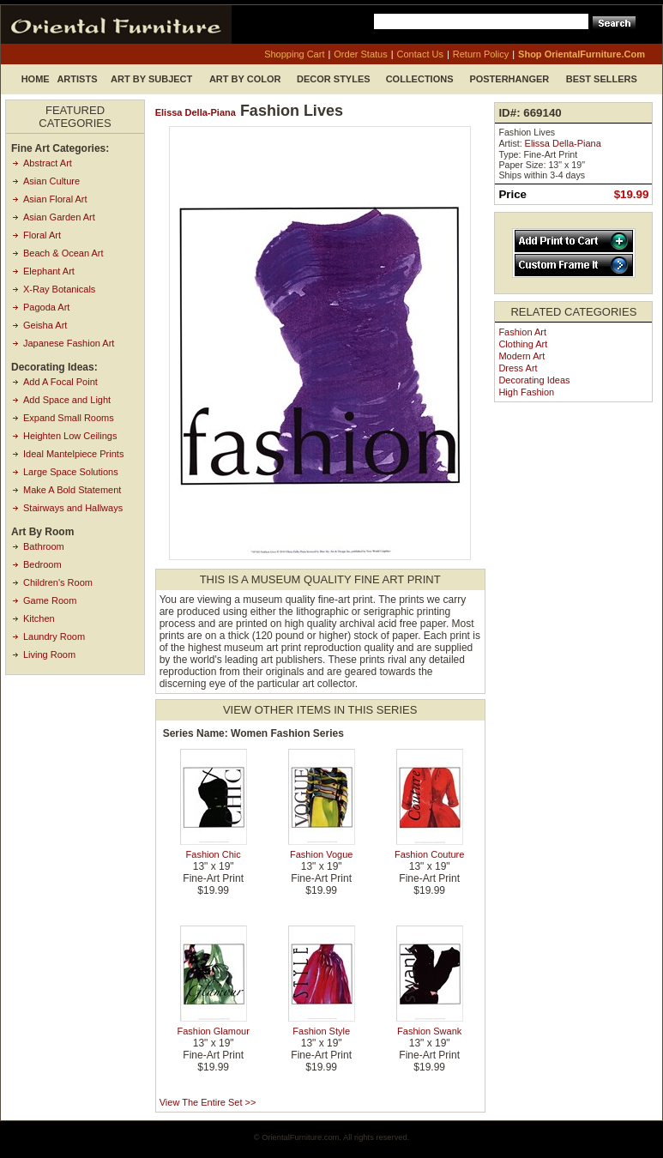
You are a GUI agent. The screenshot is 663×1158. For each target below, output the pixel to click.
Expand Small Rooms (68, 418)
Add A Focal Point (60, 382)
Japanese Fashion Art (68, 343)
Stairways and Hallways (73, 508)
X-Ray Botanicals (59, 289)
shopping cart (294, 54)
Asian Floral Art (55, 199)
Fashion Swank (429, 1031)
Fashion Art (522, 332)
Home (35, 79)
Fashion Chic (213, 854)
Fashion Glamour (214, 1031)
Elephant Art (49, 271)
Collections (420, 79)
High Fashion (526, 392)
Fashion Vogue (321, 854)
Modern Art (521, 356)
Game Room (49, 600)
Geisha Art (45, 325)
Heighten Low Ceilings (70, 436)
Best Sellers (601, 79)
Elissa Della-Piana (195, 112)
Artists (77, 79)
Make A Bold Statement (72, 490)
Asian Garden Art (59, 217)
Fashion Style (321, 1031)
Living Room (49, 654)
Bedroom (42, 564)
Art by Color (245, 79)
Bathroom (43, 546)
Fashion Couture (429, 854)
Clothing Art (522, 344)
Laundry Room (54, 636)
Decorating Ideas (534, 380)
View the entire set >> (208, 1102)
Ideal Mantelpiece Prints (73, 454)
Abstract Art (47, 163)
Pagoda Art (46, 307)
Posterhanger (509, 79)
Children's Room (58, 582)
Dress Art (517, 368)
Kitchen (39, 618)
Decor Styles (334, 79)
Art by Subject (151, 79)
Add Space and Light (67, 400)
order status (360, 54)
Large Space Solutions (70, 472)
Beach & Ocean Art (63, 253)
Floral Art (42, 235)
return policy (481, 54)
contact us (420, 54)
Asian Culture (51, 181)
